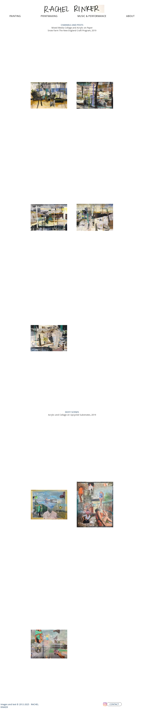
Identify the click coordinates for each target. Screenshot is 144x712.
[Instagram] (105, 704)
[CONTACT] (114, 704)
